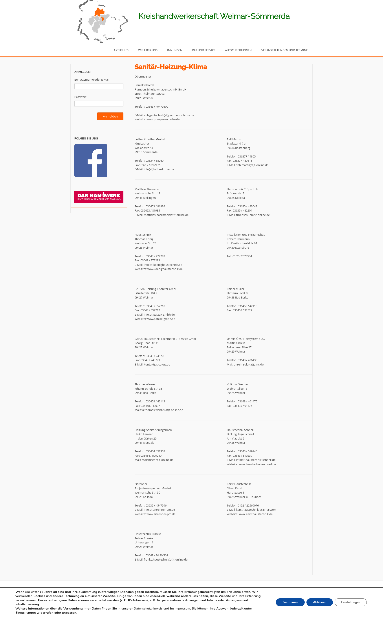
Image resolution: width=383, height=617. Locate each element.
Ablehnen (318, 603)
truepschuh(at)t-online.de (253, 215)
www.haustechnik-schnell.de (257, 464)
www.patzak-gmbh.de (161, 319)
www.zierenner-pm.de (161, 514)
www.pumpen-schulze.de (163, 119)
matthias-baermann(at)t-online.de (166, 215)
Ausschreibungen (238, 50)
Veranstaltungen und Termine (284, 50)
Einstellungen (26, 613)
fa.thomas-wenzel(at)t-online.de (162, 410)
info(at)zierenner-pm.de (159, 510)
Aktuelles (121, 50)
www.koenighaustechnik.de (165, 269)
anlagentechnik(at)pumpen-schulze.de (169, 115)
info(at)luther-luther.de (159, 169)
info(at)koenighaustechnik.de (163, 265)
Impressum (184, 609)
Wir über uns (148, 50)
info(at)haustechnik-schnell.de (255, 460)
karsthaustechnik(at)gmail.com (256, 510)
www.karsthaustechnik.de (256, 514)
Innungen (174, 50)
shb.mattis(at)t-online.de (252, 165)
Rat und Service (203, 50)
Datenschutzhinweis (149, 609)
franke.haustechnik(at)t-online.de (165, 559)
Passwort (80, 97)
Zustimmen (288, 603)
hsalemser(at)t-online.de (157, 460)
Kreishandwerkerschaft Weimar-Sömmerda (214, 16)
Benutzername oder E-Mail (91, 79)
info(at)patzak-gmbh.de (159, 315)
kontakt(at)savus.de (157, 364)
